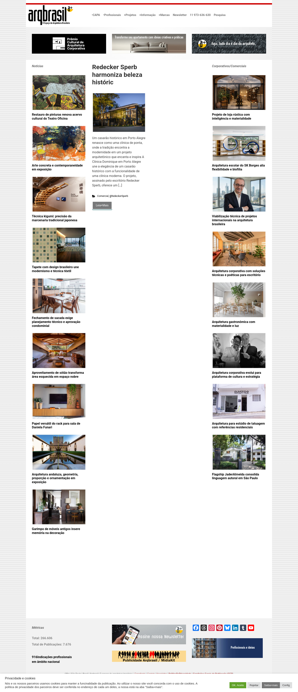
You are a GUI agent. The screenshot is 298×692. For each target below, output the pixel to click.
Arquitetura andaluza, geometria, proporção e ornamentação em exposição (55, 478)
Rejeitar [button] (254, 685)
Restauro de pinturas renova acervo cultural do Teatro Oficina (57, 116)
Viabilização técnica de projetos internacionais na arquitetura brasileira (234, 220)
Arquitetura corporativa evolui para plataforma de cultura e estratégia (236, 375)
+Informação (147, 15)
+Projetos (130, 15)
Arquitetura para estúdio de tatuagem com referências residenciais (238, 425)
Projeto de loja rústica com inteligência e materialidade (231, 116)
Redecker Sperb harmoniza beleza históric (117, 74)
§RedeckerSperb (119, 195)
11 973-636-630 (200, 15)
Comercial (103, 195)
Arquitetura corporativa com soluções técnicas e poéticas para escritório (238, 273)
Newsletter (180, 15)
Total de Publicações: (47, 644)
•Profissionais (112, 15)
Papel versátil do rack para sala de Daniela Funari (56, 425)
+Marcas (164, 15)
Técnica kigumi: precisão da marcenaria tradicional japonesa (54, 218)
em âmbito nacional (46, 662)
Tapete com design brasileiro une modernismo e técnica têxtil (55, 269)
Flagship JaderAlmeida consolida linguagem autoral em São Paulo (235, 476)
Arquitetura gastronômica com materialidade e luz (233, 324)
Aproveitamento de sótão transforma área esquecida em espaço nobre (58, 375)
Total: (36, 638)
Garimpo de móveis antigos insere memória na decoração (56, 531)
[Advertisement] (56, 583)
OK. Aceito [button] (238, 685)
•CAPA (96, 15)
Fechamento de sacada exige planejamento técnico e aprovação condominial (56, 322)
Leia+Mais (102, 205)
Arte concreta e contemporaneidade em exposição (57, 167)
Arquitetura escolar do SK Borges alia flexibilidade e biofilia (238, 167)
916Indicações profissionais (52, 657)
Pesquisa (219, 15)
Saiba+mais (271, 685)
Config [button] (286, 685)
